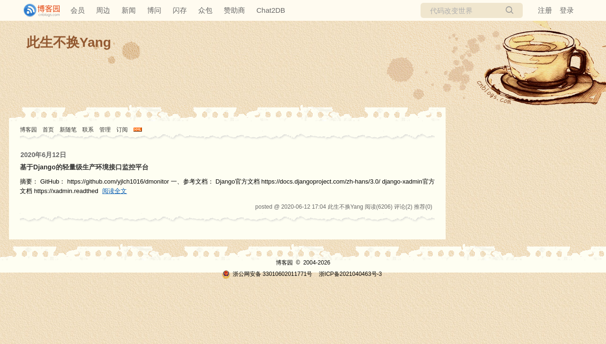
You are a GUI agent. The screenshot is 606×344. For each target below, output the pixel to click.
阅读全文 (114, 190)
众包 (205, 10)
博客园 (28, 129)
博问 (154, 10)
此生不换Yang (68, 42)
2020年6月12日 (43, 155)
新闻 (129, 10)
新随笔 (68, 129)
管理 (105, 129)
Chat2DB (270, 10)
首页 (48, 129)
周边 (103, 10)
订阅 (122, 129)
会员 (77, 10)
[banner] (38, 10)
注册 (545, 10)
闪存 (180, 10)
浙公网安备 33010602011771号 (267, 274)
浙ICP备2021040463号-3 (350, 274)
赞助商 (234, 10)
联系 (88, 129)
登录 (567, 10)
